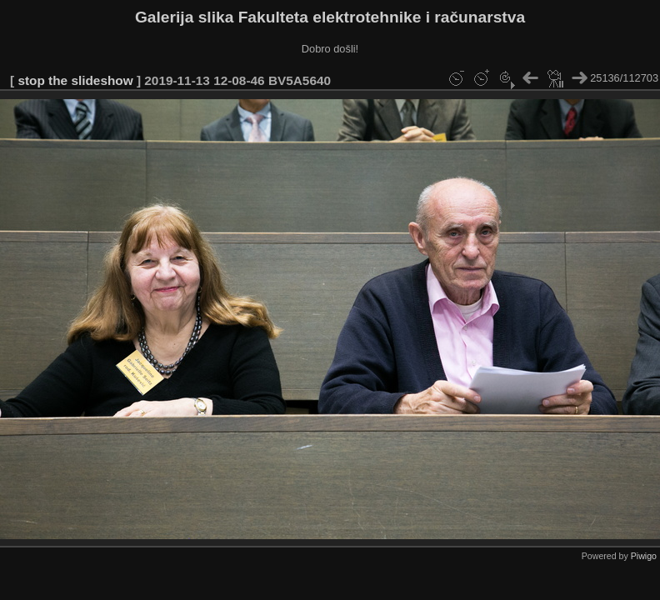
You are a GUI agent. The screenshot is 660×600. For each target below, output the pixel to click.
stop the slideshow (75, 80)
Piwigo (644, 556)
